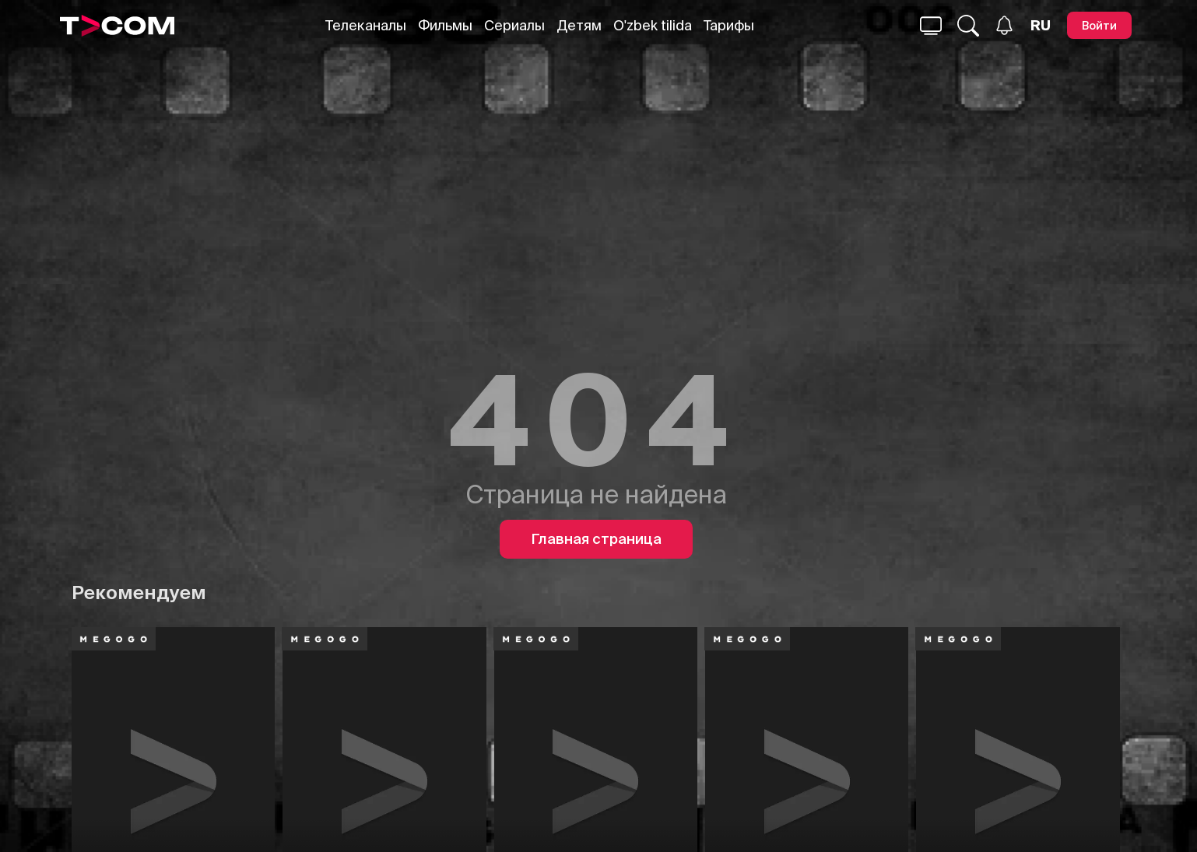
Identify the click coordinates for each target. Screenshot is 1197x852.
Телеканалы (365, 25)
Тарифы (729, 25)
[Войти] (1099, 25)
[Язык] (1040, 26)
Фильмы (445, 25)
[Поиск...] (931, 26)
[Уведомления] (1004, 25)
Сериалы (514, 25)
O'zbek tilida (652, 25)
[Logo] (117, 26)
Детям (579, 25)
